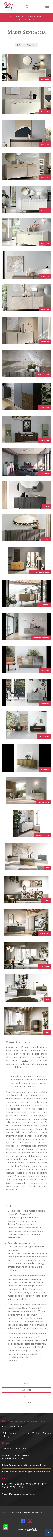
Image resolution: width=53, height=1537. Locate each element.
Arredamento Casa (25, 16)
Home (11, 16)
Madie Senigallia (26, 19)
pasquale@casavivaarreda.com (34, 1471)
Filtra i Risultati (26, 45)
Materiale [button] (26, 1390)
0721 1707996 (19, 1448)
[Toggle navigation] (47, 6)
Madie (40, 16)
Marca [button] (26, 1384)
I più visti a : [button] (26, 1402)
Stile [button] (26, 1396)
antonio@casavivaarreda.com (31, 1465)
